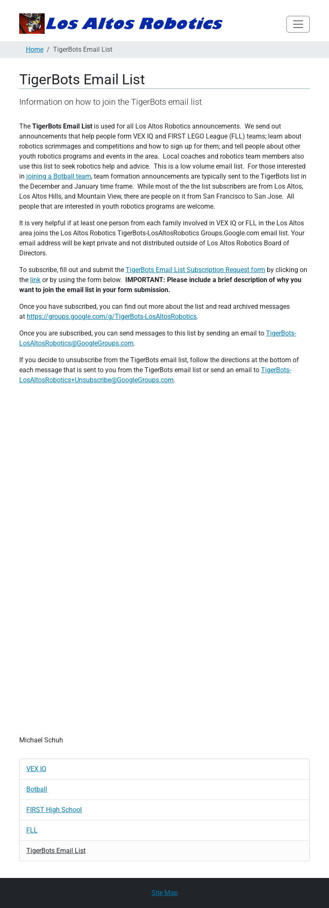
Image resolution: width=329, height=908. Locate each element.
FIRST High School (54, 810)
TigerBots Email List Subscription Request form (195, 270)
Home (34, 49)
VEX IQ (36, 769)
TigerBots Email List (56, 851)
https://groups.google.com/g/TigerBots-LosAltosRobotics (112, 316)
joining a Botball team (58, 176)
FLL (32, 830)
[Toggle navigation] (298, 24)
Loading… (164, 559)
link (35, 280)
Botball (36, 789)
